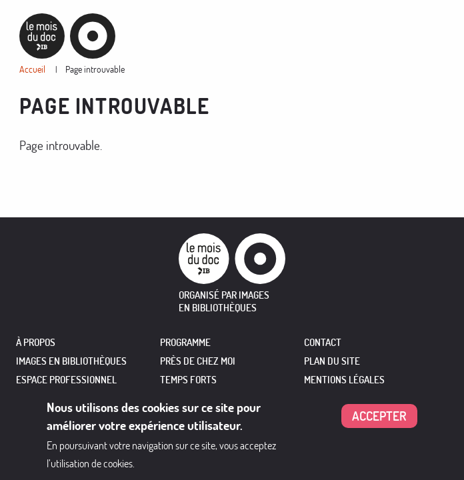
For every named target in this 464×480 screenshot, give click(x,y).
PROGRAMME (185, 342)
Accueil (32, 69)
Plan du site (332, 361)
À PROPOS (35, 342)
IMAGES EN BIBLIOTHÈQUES (71, 361)
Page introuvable (95, 69)
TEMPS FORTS (188, 379)
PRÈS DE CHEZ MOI (197, 361)
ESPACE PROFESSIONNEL (66, 379)
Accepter (379, 417)
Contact (322, 342)
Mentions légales (344, 379)
